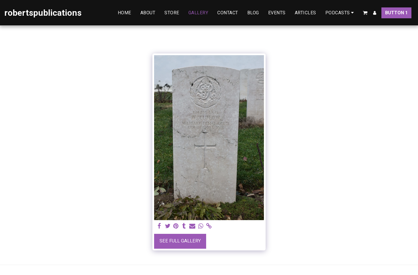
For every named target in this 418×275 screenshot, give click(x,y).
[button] (340, 12)
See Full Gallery (180, 241)
